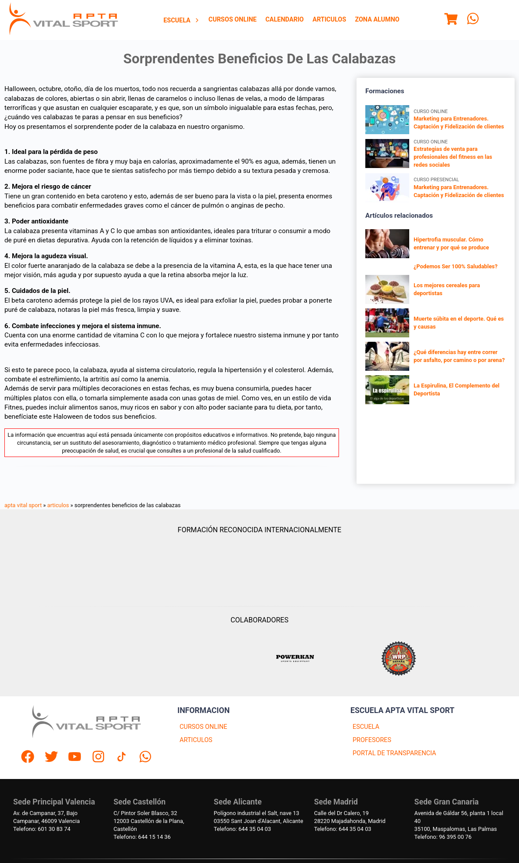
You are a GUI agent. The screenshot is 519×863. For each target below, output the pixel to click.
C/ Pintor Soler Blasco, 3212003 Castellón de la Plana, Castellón (148, 821)
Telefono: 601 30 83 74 (41, 829)
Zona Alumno (377, 19)
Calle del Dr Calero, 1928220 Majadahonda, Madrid (350, 817)
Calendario (284, 19)
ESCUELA (366, 727)
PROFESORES (372, 740)
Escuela (181, 20)
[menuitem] (181, 20)
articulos (58, 505)
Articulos (329, 19)
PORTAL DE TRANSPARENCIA (394, 753)
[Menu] (451, 20)
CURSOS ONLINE (203, 727)
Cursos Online (233, 19)
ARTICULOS (196, 740)
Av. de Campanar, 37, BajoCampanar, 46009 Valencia (46, 817)
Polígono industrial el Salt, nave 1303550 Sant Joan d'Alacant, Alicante (258, 817)
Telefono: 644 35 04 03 (242, 829)
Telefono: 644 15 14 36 (141, 837)
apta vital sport (23, 505)
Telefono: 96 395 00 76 (443, 837)
